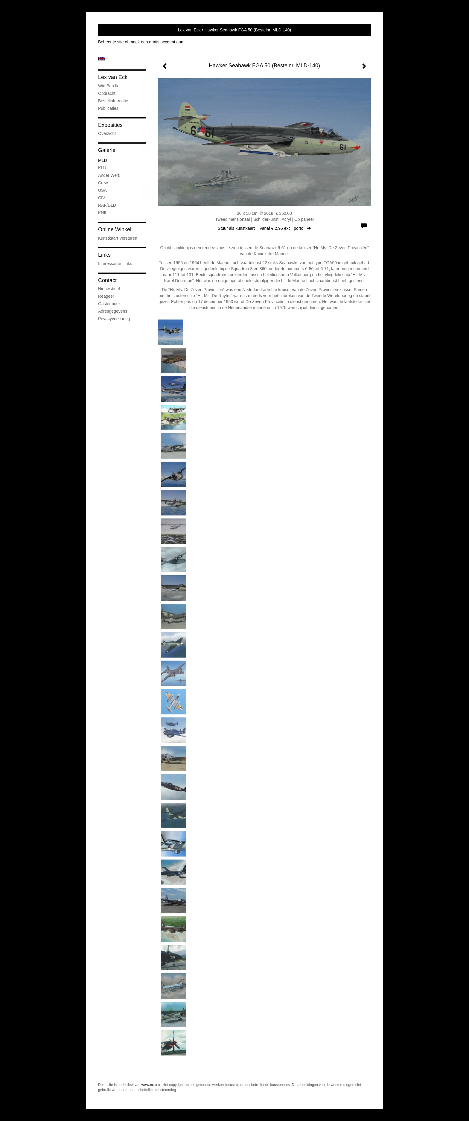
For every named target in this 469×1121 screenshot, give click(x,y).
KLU (102, 167)
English (101, 58)
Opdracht (106, 93)
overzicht (107, 133)
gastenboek (109, 303)
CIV (101, 197)
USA (102, 190)
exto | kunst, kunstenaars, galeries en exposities (115, 30)
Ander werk (109, 175)
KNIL (102, 212)
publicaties (108, 108)
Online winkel (114, 229)
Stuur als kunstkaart (264, 228)
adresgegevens (112, 311)
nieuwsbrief (109, 288)
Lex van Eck (189, 30)
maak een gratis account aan (156, 41)
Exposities (110, 125)
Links (104, 255)
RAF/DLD (107, 205)
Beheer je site (111, 41)
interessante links (115, 263)
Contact (107, 280)
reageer (106, 296)
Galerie (106, 150)
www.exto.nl (151, 1085)
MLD (102, 160)
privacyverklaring (114, 318)
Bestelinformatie (113, 100)
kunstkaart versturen (117, 238)
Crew (103, 182)
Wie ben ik (108, 85)
